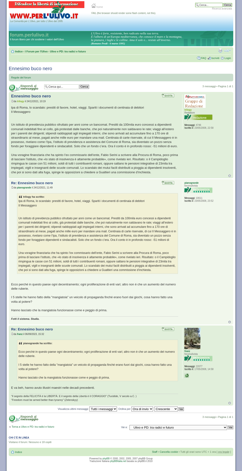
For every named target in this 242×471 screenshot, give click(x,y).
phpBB (106, 458)
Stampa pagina (220, 50)
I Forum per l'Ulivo (36, 51)
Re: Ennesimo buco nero (32, 183)
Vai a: (124, 427)
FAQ (203, 58)
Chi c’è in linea (19, 437)
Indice (19, 51)
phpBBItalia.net (118, 461)
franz (20, 334)
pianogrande (24, 187)
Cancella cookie (169, 451)
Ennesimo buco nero (30, 68)
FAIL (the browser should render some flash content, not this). (123, 13)
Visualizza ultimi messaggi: (87, 408)
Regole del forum (21, 77)
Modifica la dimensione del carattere (227, 50)
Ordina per (135, 408)
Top (229, 175)
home (97, 6)
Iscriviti (215, 58)
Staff (154, 451)
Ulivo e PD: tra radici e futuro (68, 51)
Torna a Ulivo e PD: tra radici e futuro (33, 426)
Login (228, 58)
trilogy (20, 101)
